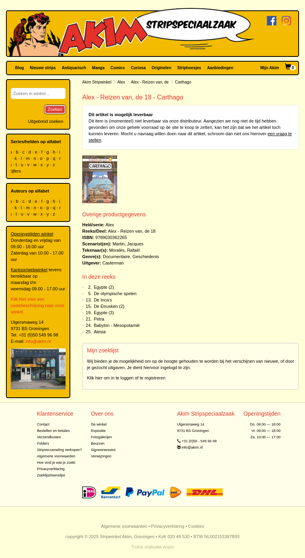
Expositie (98, 431)
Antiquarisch (74, 68)
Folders (43, 443)
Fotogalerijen (101, 437)
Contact (43, 424)
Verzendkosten (49, 437)
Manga (98, 68)
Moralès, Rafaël (124, 250)
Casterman (113, 263)
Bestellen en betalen (53, 431)
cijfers (16, 171)
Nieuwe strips (43, 68)
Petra (99, 319)
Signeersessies (103, 450)
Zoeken (55, 109)
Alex (121, 82)
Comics (117, 68)
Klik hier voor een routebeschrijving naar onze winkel (37, 305)
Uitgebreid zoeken (45, 121)
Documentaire (116, 256)
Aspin (168, 546)
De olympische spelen (115, 293)
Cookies (196, 526)
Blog (19, 68)
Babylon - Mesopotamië (117, 325)
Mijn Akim (270, 68)
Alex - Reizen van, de (150, 82)
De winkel (99, 424)
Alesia (100, 331)
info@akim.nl (38, 341)
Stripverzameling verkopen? (59, 450)
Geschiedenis (146, 256)
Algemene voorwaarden (56, 456)
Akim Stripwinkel (96, 82)
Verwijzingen (101, 456)
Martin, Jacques (127, 243)
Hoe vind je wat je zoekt (56, 463)
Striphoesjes (189, 68)
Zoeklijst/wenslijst (51, 475)
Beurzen (97, 443)
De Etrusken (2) (109, 306)
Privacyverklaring (51, 469)
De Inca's (103, 299)
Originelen (161, 68)
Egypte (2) (104, 287)
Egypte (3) (104, 312)
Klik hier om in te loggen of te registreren (126, 377)
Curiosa (138, 68)
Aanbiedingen (220, 68)
